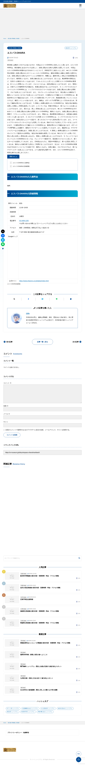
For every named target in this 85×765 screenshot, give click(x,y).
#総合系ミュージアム (70, 48)
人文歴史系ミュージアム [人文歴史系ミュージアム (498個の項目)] (48, 708)
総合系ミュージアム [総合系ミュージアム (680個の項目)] (12, 712)
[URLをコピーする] (71, 299)
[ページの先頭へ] (78, 759)
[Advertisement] (42, 23)
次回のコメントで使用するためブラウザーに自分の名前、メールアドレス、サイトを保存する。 (38, 430)
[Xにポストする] (14, 299)
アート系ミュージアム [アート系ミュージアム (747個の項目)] (13, 708)
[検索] (79, 558)
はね (27, 313)
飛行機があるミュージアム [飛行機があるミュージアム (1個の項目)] (45, 712)
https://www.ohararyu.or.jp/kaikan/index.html (34, 281)
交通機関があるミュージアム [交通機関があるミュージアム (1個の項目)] (30, 708)
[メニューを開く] (80, 5)
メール (6, 414)
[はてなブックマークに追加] (42, 299)
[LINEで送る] (57, 299)
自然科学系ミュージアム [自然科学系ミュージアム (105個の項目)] (28, 712)
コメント (7, 383)
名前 (5, 406)
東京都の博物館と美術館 (14, 48)
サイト (5, 422)
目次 (13, 157)
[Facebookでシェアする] (28, 299)
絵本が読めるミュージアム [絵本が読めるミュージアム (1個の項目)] (65, 708)
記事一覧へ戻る (42, 342)
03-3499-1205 (24, 221)
